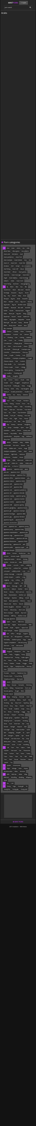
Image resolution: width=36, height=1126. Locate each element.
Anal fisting (7, 269)
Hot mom (16, 445)
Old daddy (7, 639)
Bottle (5, 310)
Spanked (17, 718)
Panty (30, 663)
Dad (5, 380)
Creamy (18, 355)
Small (10, 709)
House (21, 457)
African (14, 272)
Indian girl (6, 463)
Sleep (8, 697)
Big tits (13, 299)
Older (29, 639)
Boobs (11, 310)
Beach (14, 296)
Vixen (20, 768)
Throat (16, 759)
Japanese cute (8, 499)
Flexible (6, 415)
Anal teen (16, 284)
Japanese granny (19, 505)
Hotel (5, 448)
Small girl (6, 738)
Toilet (28, 747)
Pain (15, 660)
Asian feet (22, 263)
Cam (5, 340)
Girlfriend (29, 436)
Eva (14, 395)
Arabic (12, 281)
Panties (12, 663)
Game (13, 430)
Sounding (26, 744)
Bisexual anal (19, 310)
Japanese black (20, 502)
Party (10, 654)
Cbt (21, 334)
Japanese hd (17, 544)
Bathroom (26, 316)
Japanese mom (15, 472)
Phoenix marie (8, 676)
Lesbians (25, 568)
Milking (21, 598)
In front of (15, 466)
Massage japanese (9, 619)
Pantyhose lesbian (9, 679)
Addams (6, 281)
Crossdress (7, 358)
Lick (28, 571)
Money (11, 592)
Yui (26, 786)
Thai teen (23, 759)
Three (11, 756)
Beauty (30, 302)
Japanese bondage (9, 514)
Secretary (21, 715)
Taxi (20, 750)
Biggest (27, 310)
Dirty (17, 389)
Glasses (6, 433)
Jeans (5, 526)
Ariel (12, 266)
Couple (11, 355)
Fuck (5, 412)
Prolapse (25, 660)
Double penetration (17, 392)
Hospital (14, 457)
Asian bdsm (26, 275)
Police (10, 660)
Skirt (25, 727)
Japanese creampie (19, 511)
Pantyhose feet (20, 666)
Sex (5, 712)
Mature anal (7, 604)
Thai (17, 747)
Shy (23, 738)
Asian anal (7, 254)
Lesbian (9, 565)
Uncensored (16, 765)
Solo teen (6, 715)
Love (23, 571)
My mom (24, 613)
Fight (15, 418)
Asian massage (16, 275)
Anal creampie (8, 260)
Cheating (10, 337)
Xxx (8, 783)
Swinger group (8, 718)
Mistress (22, 601)
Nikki (30, 625)
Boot (24, 296)
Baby (19, 296)
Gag (23, 436)
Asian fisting (7, 284)
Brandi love (7, 290)
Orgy (24, 639)
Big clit (14, 305)
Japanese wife (8, 484)
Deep (23, 386)
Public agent (25, 657)
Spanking (12, 700)
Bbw (17, 287)
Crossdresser (8, 343)
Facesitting (28, 406)
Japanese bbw (18, 487)
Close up (25, 352)
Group (9, 427)
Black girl (6, 322)
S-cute (19, 744)
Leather (17, 577)
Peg (19, 660)
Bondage (6, 293)
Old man (6, 636)
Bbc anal (13, 322)
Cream (17, 367)
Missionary (13, 610)
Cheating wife (18, 373)
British (20, 325)
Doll (11, 383)
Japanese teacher (19, 499)
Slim (5, 732)
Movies (6, 610)
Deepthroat (25, 383)
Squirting (26, 703)
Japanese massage (9, 475)
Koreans (6, 556)
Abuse (22, 269)
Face (20, 418)
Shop (14, 741)
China (22, 331)
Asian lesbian (18, 260)
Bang (24, 313)
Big (5, 296)
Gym (27, 427)
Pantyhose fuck (8, 657)
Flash (14, 412)
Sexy (27, 724)
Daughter (15, 376)
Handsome (7, 457)
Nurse (14, 622)
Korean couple (15, 556)
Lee (22, 583)
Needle (6, 628)
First (10, 418)
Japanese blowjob (9, 550)
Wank (5, 780)
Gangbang (27, 424)
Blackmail (6, 316)
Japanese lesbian (20, 478)
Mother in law (22, 616)
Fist (28, 404)
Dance (17, 380)
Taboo (23, 747)
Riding (11, 688)
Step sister (25, 718)
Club (16, 361)
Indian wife (28, 463)
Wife (8, 774)
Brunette (28, 308)
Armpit (18, 266)
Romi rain (28, 688)
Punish (13, 673)
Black (14, 290)
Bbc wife (20, 308)
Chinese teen (28, 343)
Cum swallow (8, 373)
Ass (24, 248)
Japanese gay (8, 517)
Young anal (24, 789)
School (6, 706)
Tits (21, 756)
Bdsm (12, 287)
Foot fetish (28, 409)
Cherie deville (8, 364)
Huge (25, 448)
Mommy (28, 592)
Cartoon (26, 334)
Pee (28, 651)
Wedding (21, 777)
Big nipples (13, 319)
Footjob (18, 401)
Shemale (21, 697)
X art (12, 783)
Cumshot (6, 352)
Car (15, 340)
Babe (5, 313)
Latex (22, 565)
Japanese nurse (19, 535)
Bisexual (13, 308)
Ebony (19, 395)
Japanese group (21, 496)
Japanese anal (18, 469)
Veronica (22, 771)
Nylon (8, 622)
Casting (22, 337)
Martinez (6, 616)
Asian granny (22, 272)
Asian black (7, 272)
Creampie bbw (19, 370)
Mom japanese (13, 601)
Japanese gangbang (10, 508)
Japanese (9, 469)
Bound (14, 316)
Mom (8, 586)
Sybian (17, 735)
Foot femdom (22, 412)
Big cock (23, 302)
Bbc (26, 287)
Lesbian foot (7, 568)
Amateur (6, 266)
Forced (18, 404)
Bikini (5, 325)
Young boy (7, 789)
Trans (5, 756)
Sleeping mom (8, 721)
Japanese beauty (23, 508)
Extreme (25, 395)
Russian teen (19, 688)
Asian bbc (6, 275)
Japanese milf (8, 487)
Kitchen (19, 559)
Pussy (23, 654)
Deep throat (7, 386)
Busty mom (12, 325)
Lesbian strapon (8, 577)
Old (8, 633)
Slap (28, 712)
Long (23, 577)
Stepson (19, 727)
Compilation (7, 334)
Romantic (21, 685)
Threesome (26, 750)
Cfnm (9, 346)
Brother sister (22, 305)
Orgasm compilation (10, 642)
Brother (11, 302)
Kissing (25, 559)
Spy (12, 703)
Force (23, 404)
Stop (27, 738)
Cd (4, 337)
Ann (30, 260)
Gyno (22, 427)
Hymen (23, 445)
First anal (27, 415)
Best (25, 325)
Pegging (17, 654)
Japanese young (24, 526)
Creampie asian (26, 349)
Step (16, 706)
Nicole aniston (22, 625)
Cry (15, 364)
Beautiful (25, 299)
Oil (11, 636)
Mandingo (7, 598)
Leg (12, 580)
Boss (16, 302)
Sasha (28, 730)
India (13, 460)
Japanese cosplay (9, 496)
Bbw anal (20, 290)
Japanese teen (18, 484)
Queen (9, 682)
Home (20, 448)
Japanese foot (21, 475)
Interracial (20, 460)
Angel (5, 278)
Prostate (6, 673)
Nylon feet (7, 625)
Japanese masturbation (11, 532)
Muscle (21, 604)
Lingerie (16, 583)
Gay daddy (13, 433)
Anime (18, 248)
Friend (5, 418)
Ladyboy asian (16, 571)
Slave (29, 700)
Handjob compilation (10, 451)
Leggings (6, 580)
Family (6, 404)
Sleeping (14, 697)
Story (28, 709)
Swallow (16, 709)
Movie (5, 592)
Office (12, 633)
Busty (20, 322)
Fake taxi (12, 409)
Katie (20, 562)
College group (18, 343)
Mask (5, 601)
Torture (11, 753)
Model (27, 598)
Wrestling (14, 777)
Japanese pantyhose (20, 490)
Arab (28, 248)
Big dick (18, 313)
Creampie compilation (19, 358)
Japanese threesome (10, 541)
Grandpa (16, 427)
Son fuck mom (15, 738)
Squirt (24, 700)
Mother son (22, 595)
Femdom (26, 401)
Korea (8, 553)
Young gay (15, 789)
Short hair (17, 724)
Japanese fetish (22, 541)
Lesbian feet (17, 568)
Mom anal (22, 610)
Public (5, 654)
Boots (27, 293)
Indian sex (15, 463)
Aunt (21, 254)
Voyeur (26, 768)
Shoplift (18, 732)
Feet (13, 401)
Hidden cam (12, 448)
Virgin (8, 768)
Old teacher (19, 645)
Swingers (10, 735)
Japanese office (8, 478)
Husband (6, 454)
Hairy (21, 442)
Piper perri (20, 679)
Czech (10, 340)
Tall (8, 747)
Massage (14, 586)
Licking (17, 580)
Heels (20, 451)
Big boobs (7, 305)
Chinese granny (8, 370)
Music (29, 601)
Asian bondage (23, 278)
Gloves (19, 430)
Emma (6, 398)
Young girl (21, 786)
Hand (30, 451)
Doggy (29, 386)
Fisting (12, 404)
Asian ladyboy (13, 278)
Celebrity (28, 337)
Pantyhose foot (21, 673)
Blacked (27, 290)
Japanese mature (9, 481)
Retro (22, 691)
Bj (7, 287)
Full (15, 421)
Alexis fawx (7, 251)
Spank (5, 700)
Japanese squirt (19, 547)
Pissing (17, 657)
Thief (10, 759)
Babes (6, 319)
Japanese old (7, 493)
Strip (13, 730)
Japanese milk (8, 505)
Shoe (5, 709)
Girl (5, 427)
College (23, 367)
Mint (13, 2)
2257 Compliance (14, 826)
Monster (18, 607)
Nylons (17, 628)
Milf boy (13, 616)
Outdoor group (16, 639)
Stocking (6, 703)
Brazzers (14, 293)
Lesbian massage (9, 574)
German (19, 424)
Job (27, 547)
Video (16, 771)
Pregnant (9, 651)
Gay (8, 424)
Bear (5, 302)
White (20, 774)
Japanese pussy (8, 529)
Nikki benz (21, 622)
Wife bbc (14, 774)
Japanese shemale (18, 493)
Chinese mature (8, 361)
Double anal (28, 392)
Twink (30, 756)
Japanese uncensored (10, 523)
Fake (21, 406)
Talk (25, 756)
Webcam (6, 777)
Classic (26, 346)
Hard (25, 451)
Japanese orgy (8, 535)
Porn (5, 669)
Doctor (10, 380)
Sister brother (20, 730)
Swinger (12, 727)
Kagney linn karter (9, 559)
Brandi (28, 319)
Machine (14, 598)
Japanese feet (20, 520)
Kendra (6, 562)
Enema (9, 395)
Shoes (10, 712)
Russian (14, 685)
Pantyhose (17, 651)
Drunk (22, 380)
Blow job (11, 313)
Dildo (27, 380)
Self (5, 735)
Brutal (19, 316)
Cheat (5, 355)
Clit (5, 346)
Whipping (28, 777)
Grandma (6, 430)
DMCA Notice (23, 826)
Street (27, 735)
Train (16, 756)
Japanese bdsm (20, 481)
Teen (12, 747)
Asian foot (19, 257)
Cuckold (15, 334)
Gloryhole (17, 436)
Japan (26, 469)
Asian (13, 248)
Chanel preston (15, 352)
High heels (14, 454)
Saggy (23, 712)
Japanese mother (9, 502)
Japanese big (7, 544)
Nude (11, 628)
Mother (20, 589)
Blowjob (6, 299)
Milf (21, 586)
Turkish (6, 762)
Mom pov (26, 607)
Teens (22, 753)
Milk (25, 586)
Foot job (12, 415)
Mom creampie (8, 613)
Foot (8, 401)
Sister (28, 697)
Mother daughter (9, 607)
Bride (18, 299)
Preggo (24, 663)
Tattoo (30, 759)
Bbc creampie (8, 328)
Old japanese (18, 636)
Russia (6, 688)
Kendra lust (22, 553)
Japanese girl (7, 511)
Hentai (9, 442)
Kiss (29, 553)
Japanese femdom (19, 517)
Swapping (11, 732)
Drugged (17, 383)
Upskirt (9, 765)
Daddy (9, 376)
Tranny (28, 753)
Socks (13, 744)
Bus (21, 287)
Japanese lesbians (9, 538)
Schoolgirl (7, 730)
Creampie (28, 331)
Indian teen (28, 460)
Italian (21, 463)
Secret (26, 741)
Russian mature (8, 694)
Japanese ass (13, 526)
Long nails (19, 574)
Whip (25, 774)
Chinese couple (8, 367)
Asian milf (15, 269)
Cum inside (7, 349)
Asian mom (19, 281)
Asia (25, 260)
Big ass (21, 293)
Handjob (15, 442)
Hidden (27, 442)
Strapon (14, 715)
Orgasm (25, 633)
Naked (16, 631)
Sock (10, 724)
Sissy (11, 706)
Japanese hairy (19, 529)
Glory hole (7, 439)
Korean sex (13, 562)
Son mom (7, 744)
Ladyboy (28, 565)
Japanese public (8, 547)
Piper (11, 666)
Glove (20, 433)
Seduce (20, 741)
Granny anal (26, 430)
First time (20, 409)
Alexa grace (15, 251)
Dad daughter (25, 389)
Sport (28, 732)
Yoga (14, 786)
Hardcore (22, 454)
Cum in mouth (17, 346)
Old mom (6, 645)
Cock (23, 355)
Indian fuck (7, 466)
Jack (24, 544)
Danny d (6, 392)
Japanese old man (21, 538)
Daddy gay (16, 386)
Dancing (6, 389)
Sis (23, 732)
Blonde (26, 322)
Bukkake (6, 308)
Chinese (9, 331)
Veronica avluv (8, 771)
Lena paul (7, 571)
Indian (8, 460)
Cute (16, 337)
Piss (24, 651)
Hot (28, 445)
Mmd (26, 589)
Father (16, 406)
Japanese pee (24, 532)
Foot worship (8, 406)
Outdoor (27, 636)
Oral (12, 645)
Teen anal (14, 750)
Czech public (21, 364)
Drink (12, 389)
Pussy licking (18, 676)
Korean (14, 553)
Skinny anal (7, 741)
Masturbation (13, 595)
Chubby (20, 340)
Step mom (18, 703)
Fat (10, 412)
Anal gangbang (25, 284)
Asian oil (6, 263)
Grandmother (8, 436)
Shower (6, 727)
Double (6, 383)
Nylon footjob (8, 631)
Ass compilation (26, 266)
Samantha (17, 721)
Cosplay (15, 331)
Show (5, 724)
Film (19, 421)
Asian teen (14, 263)
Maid (5, 595)
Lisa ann (15, 565)
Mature (14, 589)
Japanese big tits (9, 520)
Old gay (18, 633)
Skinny (19, 700)
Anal (8, 248)
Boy (9, 296)
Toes (5, 759)
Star (23, 724)
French (26, 418)
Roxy (8, 685)
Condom (22, 361)
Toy (11, 762)
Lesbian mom (8, 583)
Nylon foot (25, 628)
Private (18, 663)
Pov (5, 660)
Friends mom (8, 421)
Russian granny (8, 691)
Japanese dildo (21, 514)
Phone (6, 663)
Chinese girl (15, 349)
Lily (23, 580)
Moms (15, 604)
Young (9, 786)
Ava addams (25, 251)
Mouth (17, 613)
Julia (28, 478)
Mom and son (20, 592)
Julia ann (6, 472)
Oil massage (7, 648)
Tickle (5, 753)
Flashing (19, 415)
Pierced (6, 666)
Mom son (7, 589)
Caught (30, 358)
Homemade (7, 445)
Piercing (29, 666)
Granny (13, 424)
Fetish (5, 409)
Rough (17, 691)
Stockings (16, 712)
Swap (22, 709)
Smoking (25, 721)
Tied (17, 753)
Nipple (14, 625)
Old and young (22, 642)
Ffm (23, 421)
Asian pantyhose (9, 257)
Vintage (14, 768)
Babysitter (21, 319)
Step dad (29, 706)
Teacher (6, 750)
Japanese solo (8, 490)
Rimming (29, 685)
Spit (22, 735)
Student (22, 706)
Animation (15, 254)
